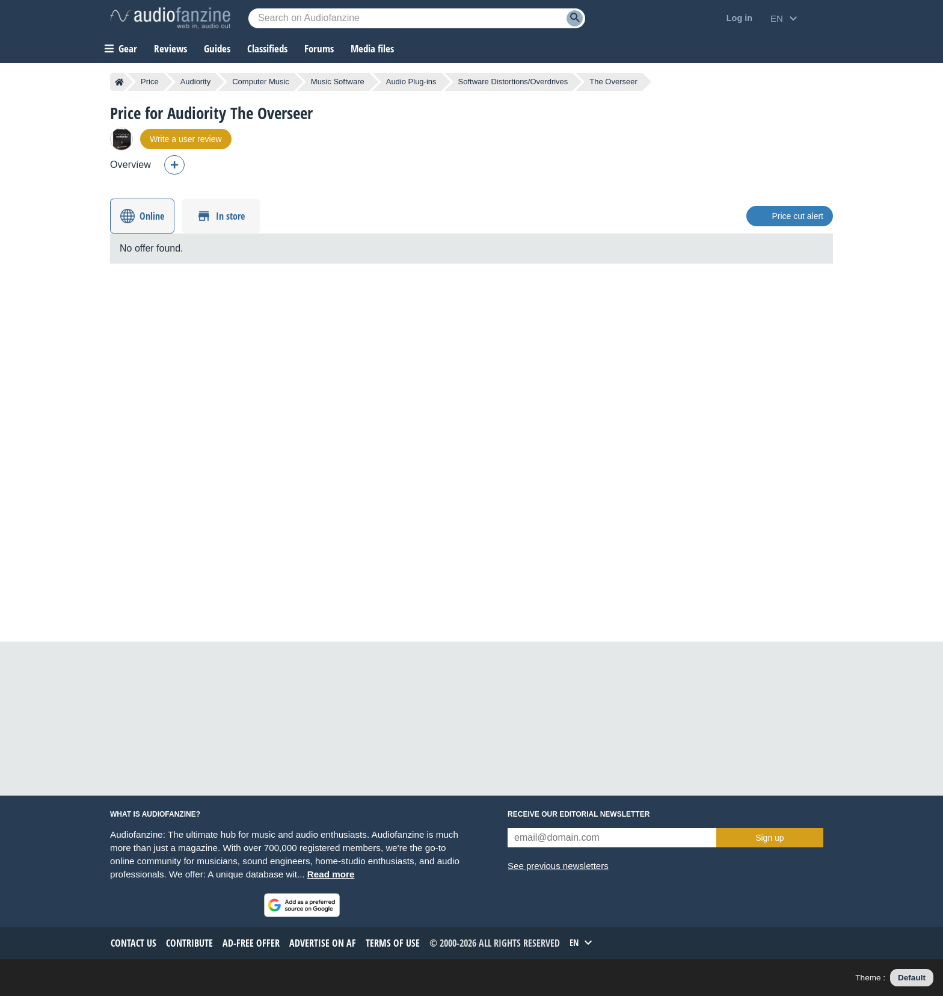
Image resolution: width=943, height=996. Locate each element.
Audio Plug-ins (411, 81)
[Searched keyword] (416, 18)
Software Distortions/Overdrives (513, 81)
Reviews (170, 48)
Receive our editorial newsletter (579, 814)
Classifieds (267, 48)
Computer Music (260, 81)
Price (150, 81)
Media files (372, 48)
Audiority (195, 81)
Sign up (769, 838)
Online (152, 216)
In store (230, 216)
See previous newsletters (558, 866)
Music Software (337, 81)
